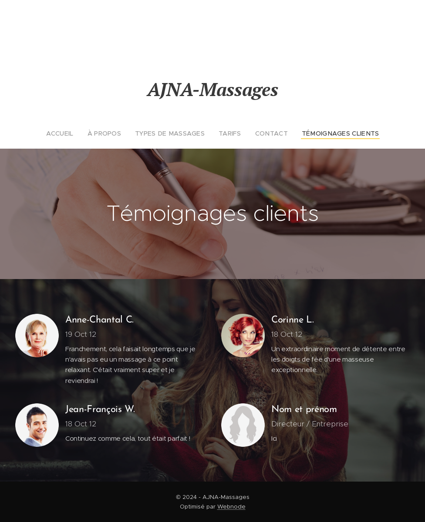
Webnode (231, 506)
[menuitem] (73, 133)
